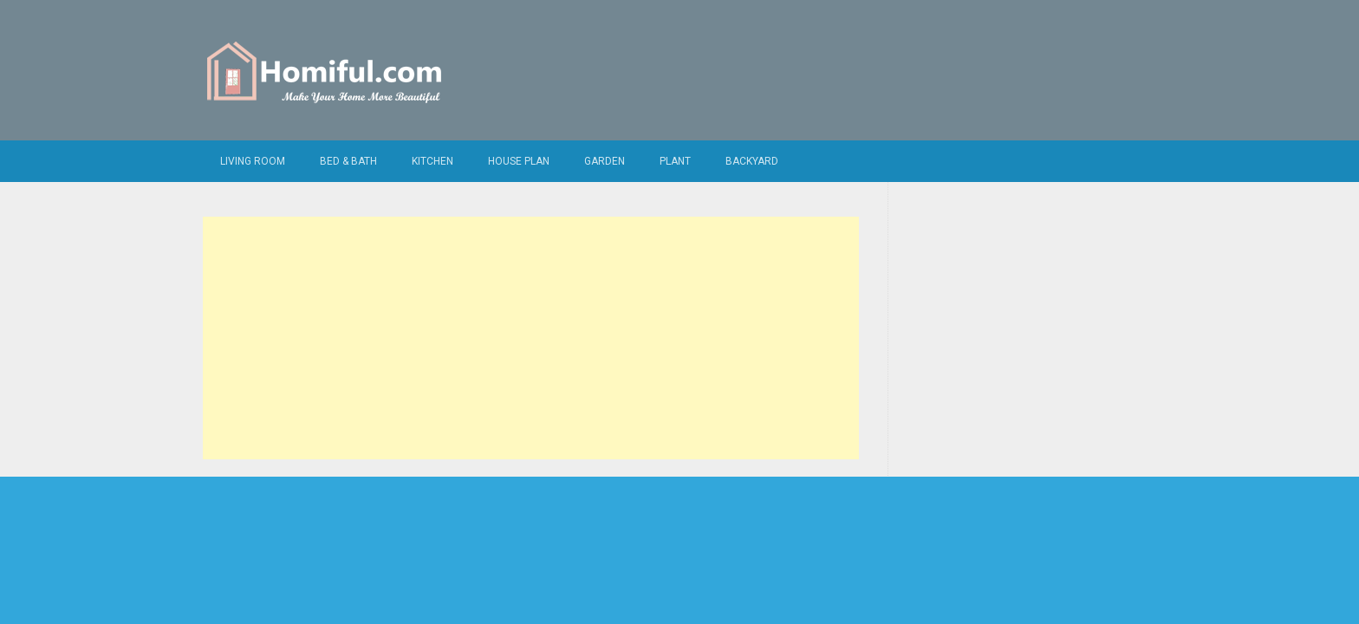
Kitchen (432, 161)
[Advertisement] (531, 338)
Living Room (252, 161)
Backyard (751, 161)
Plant (675, 161)
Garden (604, 161)
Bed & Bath (348, 161)
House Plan (518, 161)
